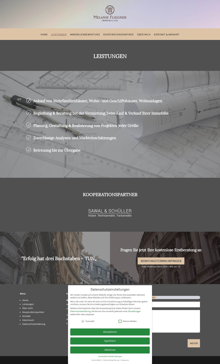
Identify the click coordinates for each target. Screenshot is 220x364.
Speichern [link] (110, 341)
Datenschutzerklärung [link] (33, 323)
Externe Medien (128, 321)
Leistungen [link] (59, 34)
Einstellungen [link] (134, 311)
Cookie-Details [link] (96, 360)
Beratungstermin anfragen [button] (161, 261)
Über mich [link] (144, 34)
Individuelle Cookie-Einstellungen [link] (110, 356)
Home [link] (44, 34)
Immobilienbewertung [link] (85, 34)
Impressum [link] (28, 319)
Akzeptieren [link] (110, 332)
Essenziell (87, 321)
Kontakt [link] (26, 316)
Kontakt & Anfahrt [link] (167, 34)
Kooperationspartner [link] (118, 34)
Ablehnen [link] (110, 350)
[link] (110, 25)
